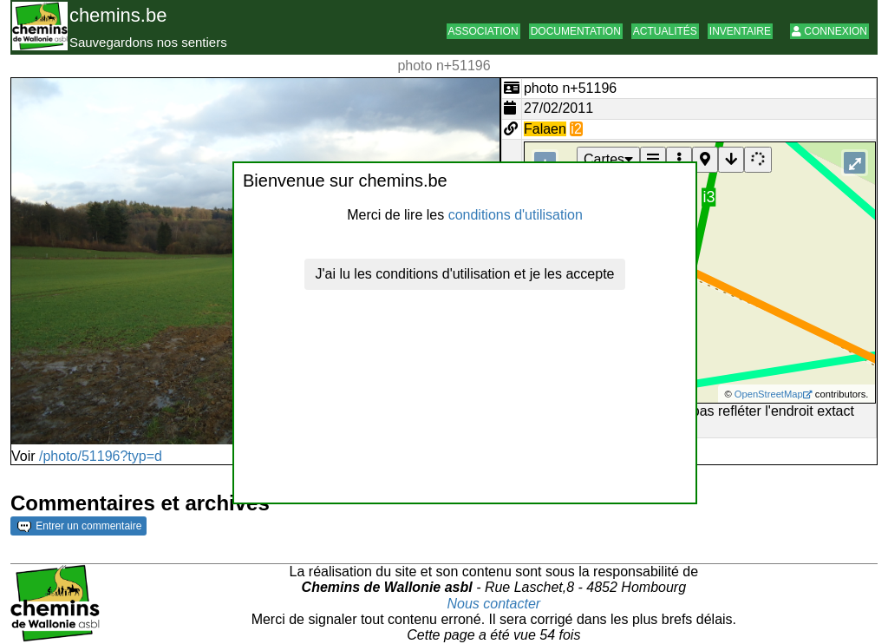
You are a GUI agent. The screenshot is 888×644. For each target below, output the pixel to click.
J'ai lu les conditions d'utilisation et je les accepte (465, 273)
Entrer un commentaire (79, 526)
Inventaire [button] (740, 31)
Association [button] (483, 31)
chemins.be (118, 15)
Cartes (608, 159)
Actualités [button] (665, 31)
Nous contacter (494, 603)
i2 (576, 129)
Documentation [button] (576, 31)
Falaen (545, 129)
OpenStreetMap (769, 394)
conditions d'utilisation (515, 214)
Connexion (829, 31)
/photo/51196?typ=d (100, 456)
